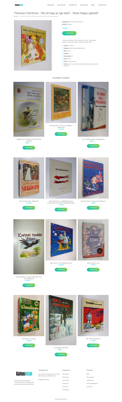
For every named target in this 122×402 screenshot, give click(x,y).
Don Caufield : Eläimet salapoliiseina (93, 139)
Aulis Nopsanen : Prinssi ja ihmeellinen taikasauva (61, 126)
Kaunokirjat (61, 5)
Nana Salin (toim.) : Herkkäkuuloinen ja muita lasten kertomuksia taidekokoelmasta (61, 202)
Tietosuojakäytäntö (92, 383)
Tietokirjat (50, 5)
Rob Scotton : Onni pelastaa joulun (61, 263)
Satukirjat (80, 22)
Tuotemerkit (102, 5)
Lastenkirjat (73, 22)
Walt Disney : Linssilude (29, 339)
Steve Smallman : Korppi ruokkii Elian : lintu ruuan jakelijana (29, 277)
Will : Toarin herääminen (93, 339)
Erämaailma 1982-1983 (61, 348)
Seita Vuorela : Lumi (93, 263)
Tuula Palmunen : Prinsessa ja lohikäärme (93, 201)
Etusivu (16, 16)
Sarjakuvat (73, 5)
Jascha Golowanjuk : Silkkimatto (29, 201)
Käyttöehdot (90, 380)
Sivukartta (89, 386)
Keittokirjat (84, 5)
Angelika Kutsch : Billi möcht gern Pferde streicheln (28, 140)
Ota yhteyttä (90, 377)
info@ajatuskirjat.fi (43, 379)
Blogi (93, 5)
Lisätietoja (69, 33)
